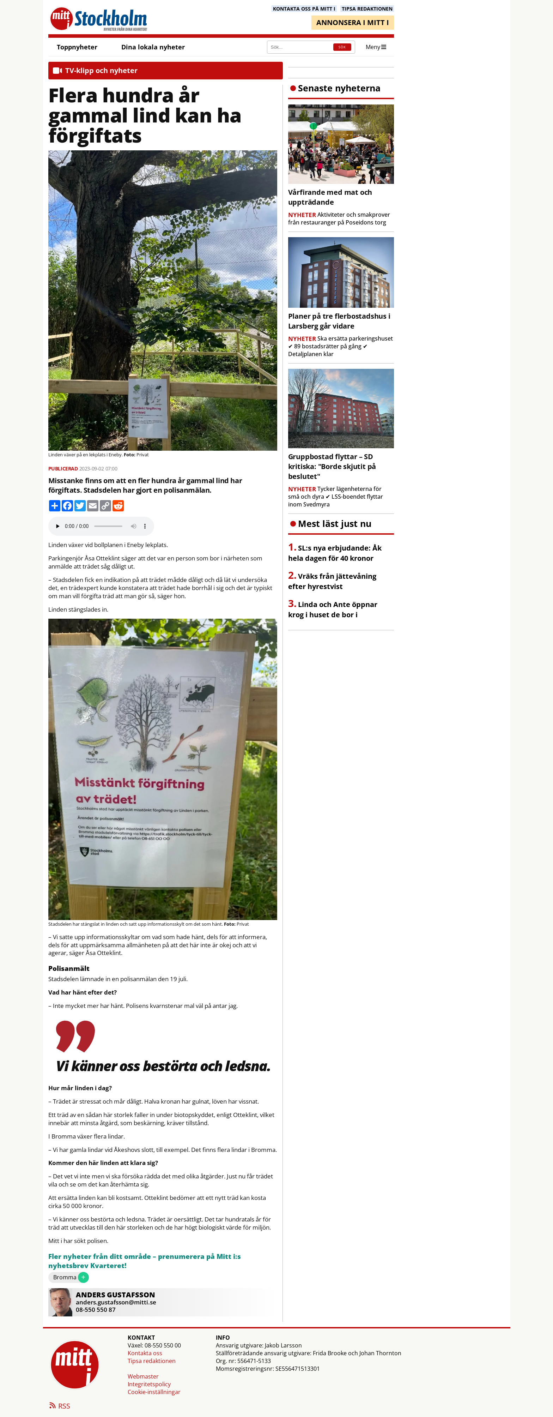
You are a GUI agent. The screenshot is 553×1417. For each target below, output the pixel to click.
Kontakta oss (145, 1353)
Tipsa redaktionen (152, 1361)
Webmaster (143, 1376)
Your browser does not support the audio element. (101, 526)
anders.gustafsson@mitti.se (116, 1302)
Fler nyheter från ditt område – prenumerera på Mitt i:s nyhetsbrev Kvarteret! (144, 1261)
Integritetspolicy (149, 1384)
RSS (59, 1406)
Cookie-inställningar (154, 1392)
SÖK (342, 47)
